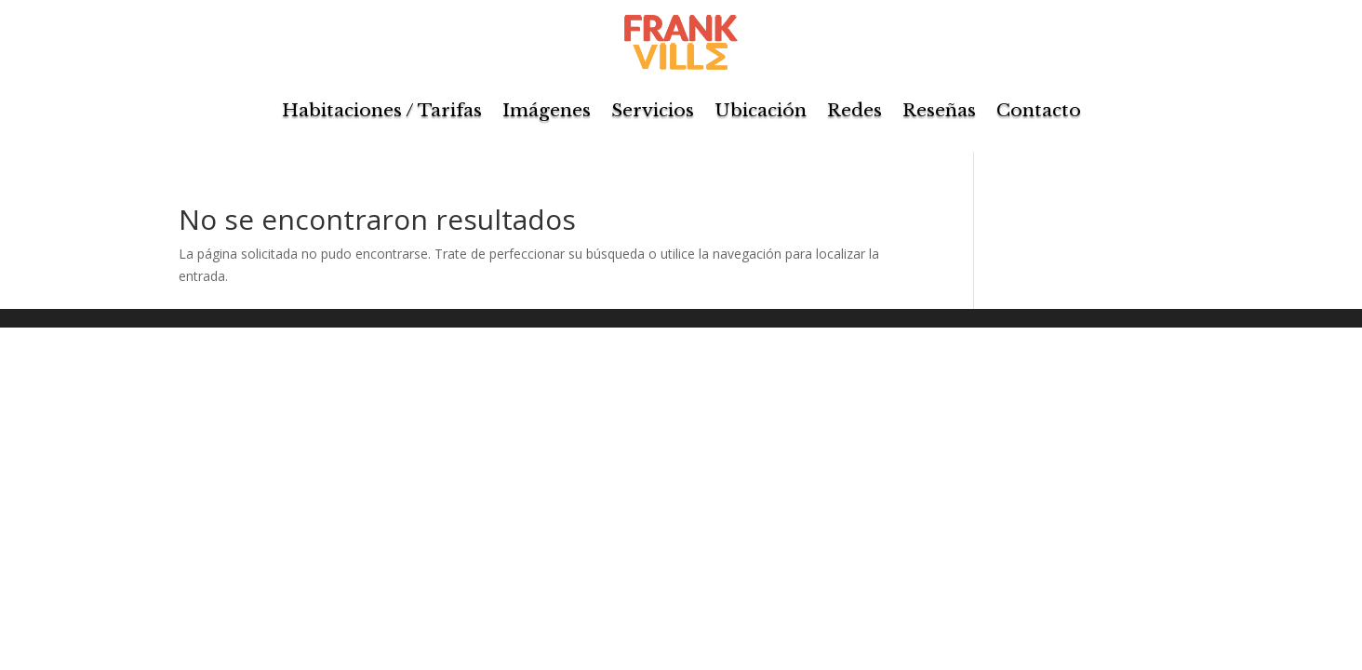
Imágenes (546, 110)
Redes (854, 110)
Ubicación (760, 110)
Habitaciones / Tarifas (382, 110)
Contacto (1038, 110)
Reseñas (939, 110)
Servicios (652, 110)
